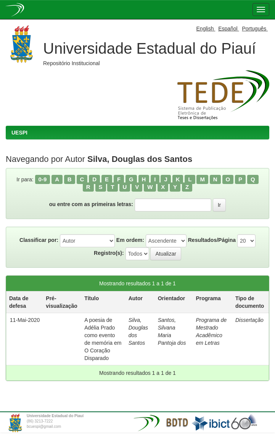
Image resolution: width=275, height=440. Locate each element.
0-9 (43, 179)
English (205, 29)
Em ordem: (130, 240)
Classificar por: (38, 240)
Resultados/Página (212, 240)
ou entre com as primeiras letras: (91, 204)
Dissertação (249, 320)
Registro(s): (109, 253)
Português (255, 29)
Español (228, 29)
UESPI (19, 133)
